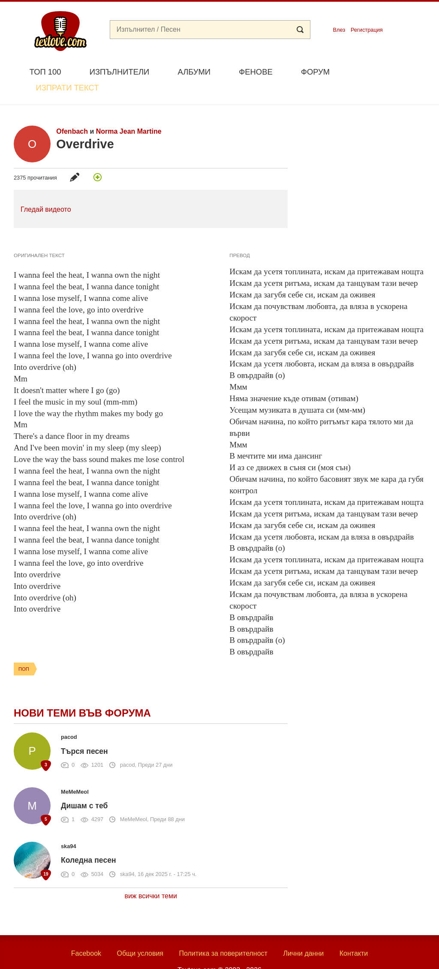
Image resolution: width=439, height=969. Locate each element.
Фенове (255, 71)
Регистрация (367, 30)
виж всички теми (150, 875)
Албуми (193, 71)
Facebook (86, 933)
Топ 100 (45, 71)
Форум (315, 71)
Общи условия (140, 933)
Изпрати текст (384, 71)
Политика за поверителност (223, 933)
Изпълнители (119, 71)
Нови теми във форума (82, 693)
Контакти (354, 933)
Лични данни (303, 933)
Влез (339, 30)
